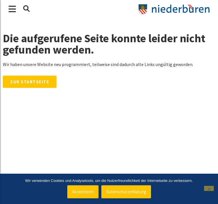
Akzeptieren (83, 191)
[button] (26, 9)
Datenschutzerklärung (126, 191)
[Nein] (209, 188)
